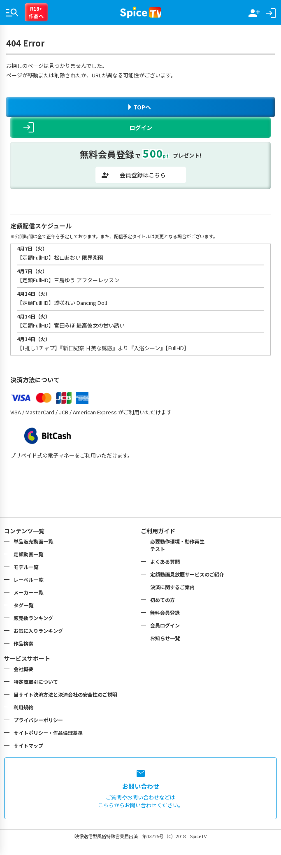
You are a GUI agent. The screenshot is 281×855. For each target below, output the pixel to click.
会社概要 (23, 668)
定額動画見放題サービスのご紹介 (187, 574)
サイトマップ (28, 745)
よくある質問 (165, 561)
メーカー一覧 (28, 592)
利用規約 (23, 707)
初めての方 (162, 599)
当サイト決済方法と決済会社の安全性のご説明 (65, 694)
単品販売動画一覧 (33, 541)
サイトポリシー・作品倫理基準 (48, 732)
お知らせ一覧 (165, 637)
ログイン (87, 127)
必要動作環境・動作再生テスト (177, 545)
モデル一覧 (26, 566)
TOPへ (139, 107)
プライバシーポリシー (38, 719)
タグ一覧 (23, 605)
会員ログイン (165, 625)
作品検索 (23, 643)
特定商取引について (36, 681)
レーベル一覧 (28, 579)
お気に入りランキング (38, 630)
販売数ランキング (33, 617)
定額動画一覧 (28, 554)
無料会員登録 (165, 612)
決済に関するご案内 (172, 586)
